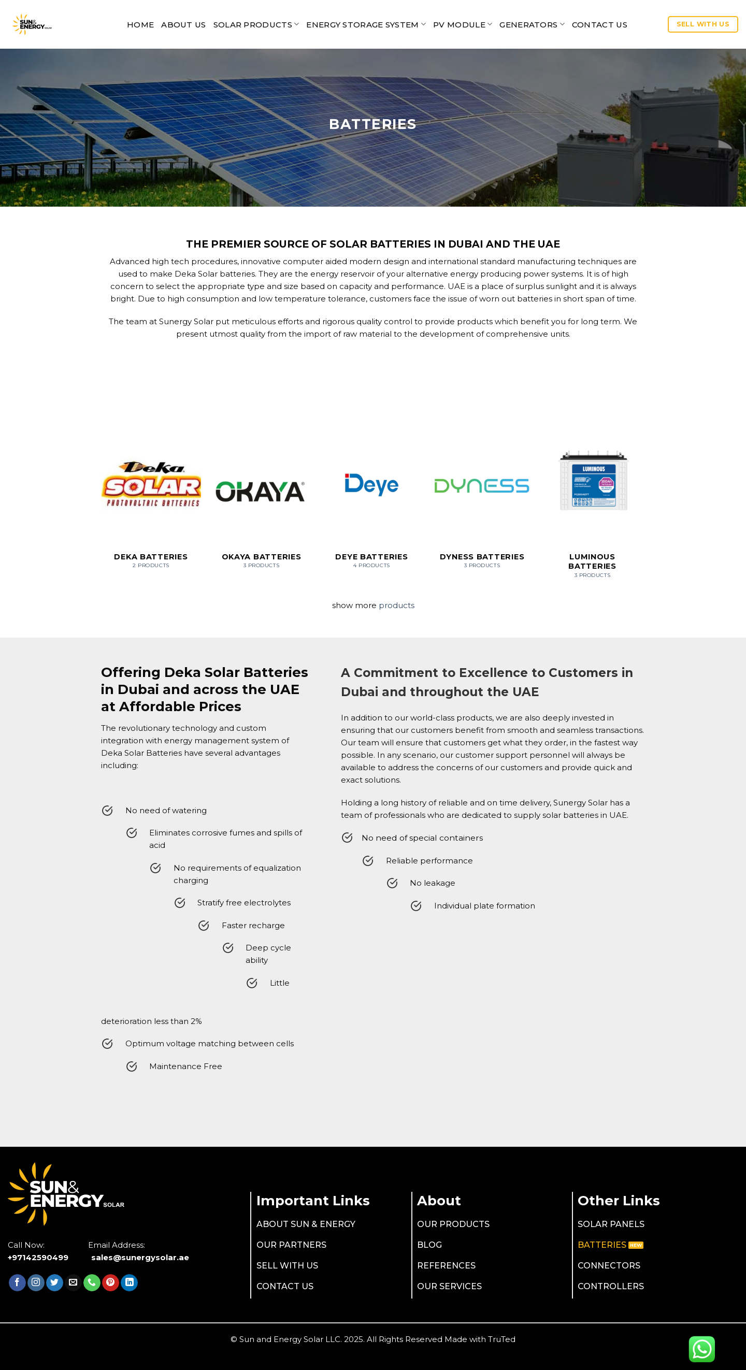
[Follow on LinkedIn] (129, 1283)
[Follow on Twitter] (54, 1283)
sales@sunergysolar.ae (140, 1257)
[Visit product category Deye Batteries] (372, 503)
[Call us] (92, 1283)
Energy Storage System (366, 24)
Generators (532, 24)
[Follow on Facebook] (17, 1283)
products (396, 605)
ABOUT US (183, 25)
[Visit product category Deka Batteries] (151, 503)
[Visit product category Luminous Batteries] (592, 507)
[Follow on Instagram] (36, 1283)
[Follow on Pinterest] (110, 1283)
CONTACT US (599, 25)
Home (140, 25)
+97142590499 (38, 1257)
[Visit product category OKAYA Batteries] (261, 503)
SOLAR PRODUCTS (256, 24)
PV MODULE (462, 24)
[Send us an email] (73, 1283)
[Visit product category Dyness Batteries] (482, 503)
